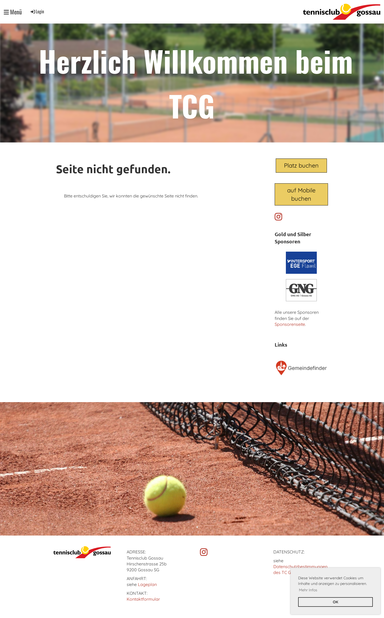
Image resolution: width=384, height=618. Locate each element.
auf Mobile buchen (301, 194)
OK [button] (335, 602)
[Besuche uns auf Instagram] (278, 216)
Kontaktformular (143, 599)
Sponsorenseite (290, 324)
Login (37, 11)
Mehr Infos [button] (308, 590)
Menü (13, 12)
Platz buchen (301, 165)
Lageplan (147, 584)
